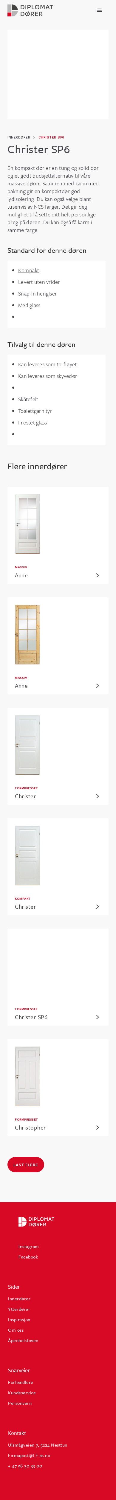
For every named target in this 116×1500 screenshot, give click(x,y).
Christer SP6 (51, 137)
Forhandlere (20, 1382)
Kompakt (28, 270)
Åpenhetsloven (23, 1340)
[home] (30, 10)
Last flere (25, 1165)
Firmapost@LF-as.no (29, 1455)
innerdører (18, 137)
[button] (100, 10)
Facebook (28, 1257)
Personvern (20, 1403)
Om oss (16, 1330)
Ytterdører (19, 1309)
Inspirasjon (19, 1319)
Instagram (28, 1246)
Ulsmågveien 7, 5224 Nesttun (37, 1445)
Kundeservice (22, 1393)
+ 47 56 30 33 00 (25, 1466)
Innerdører (19, 1298)
